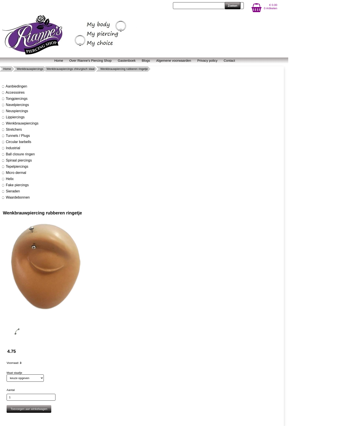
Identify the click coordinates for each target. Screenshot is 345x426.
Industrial (10, 148)
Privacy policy (207, 60)
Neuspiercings (14, 111)
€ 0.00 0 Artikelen (270, 6)
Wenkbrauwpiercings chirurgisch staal (70, 69)
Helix (7, 179)
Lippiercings (13, 117)
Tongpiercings (14, 99)
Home (58, 60)
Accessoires (13, 93)
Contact (229, 60)
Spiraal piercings (16, 160)
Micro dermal (13, 173)
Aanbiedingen (14, 86)
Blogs (146, 60)
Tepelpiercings (14, 167)
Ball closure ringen (18, 154)
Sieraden (10, 191)
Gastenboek (127, 60)
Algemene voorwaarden (173, 60)
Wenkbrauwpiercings (30, 69)
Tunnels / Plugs (15, 136)
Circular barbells (16, 142)
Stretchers (11, 130)
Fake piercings (15, 185)
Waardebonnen (15, 197)
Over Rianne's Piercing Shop (90, 60)
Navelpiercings (15, 105)
